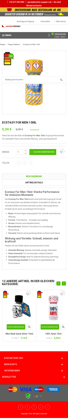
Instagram (47, 407)
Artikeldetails (34, 182)
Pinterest (31, 163)
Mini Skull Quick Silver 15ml (19, 334)
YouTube (27, 407)
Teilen (19, 163)
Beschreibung (34, 176)
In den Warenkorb (42, 152)
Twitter (20, 407)
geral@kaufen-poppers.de (40, 2)
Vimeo (40, 407)
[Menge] (21, 152)
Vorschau (29, 327)
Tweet (25, 163)
